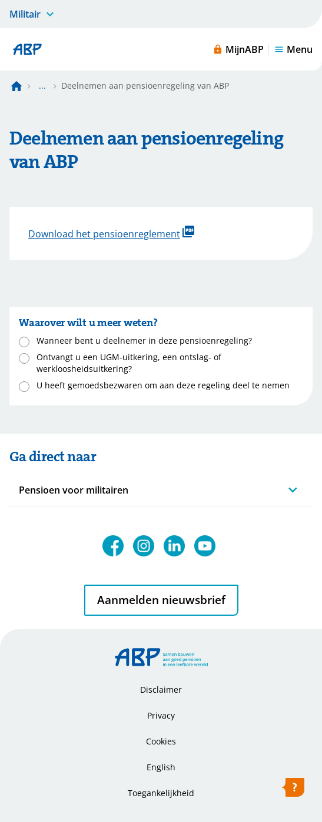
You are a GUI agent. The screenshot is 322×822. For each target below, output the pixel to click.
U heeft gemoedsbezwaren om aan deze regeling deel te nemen (163, 385)
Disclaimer (161, 689)
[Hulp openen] (292, 789)
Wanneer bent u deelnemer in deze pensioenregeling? (144, 340)
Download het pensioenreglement (111, 233)
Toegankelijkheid (161, 792)
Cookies (161, 741)
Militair (25, 14)
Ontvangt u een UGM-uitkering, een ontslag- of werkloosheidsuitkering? (128, 362)
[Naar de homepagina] (16, 86)
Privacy (161, 715)
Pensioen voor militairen (73, 490)
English (161, 767)
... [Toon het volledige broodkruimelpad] (42, 85)
